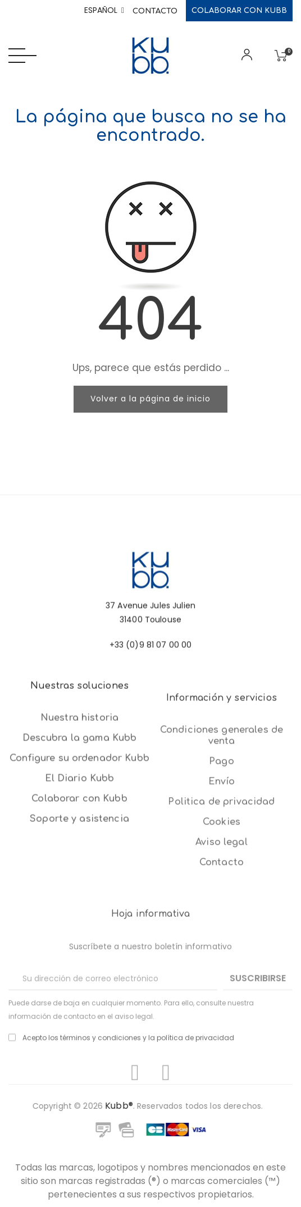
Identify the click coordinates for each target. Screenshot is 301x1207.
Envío (221, 902)
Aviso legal (221, 962)
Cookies (221, 942)
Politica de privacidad (221, 922)
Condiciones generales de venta (221, 855)
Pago (221, 881)
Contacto (155, 11)
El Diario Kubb (80, 859)
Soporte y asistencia (79, 900)
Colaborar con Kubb (239, 11)
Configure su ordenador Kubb (79, 839)
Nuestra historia (79, 799)
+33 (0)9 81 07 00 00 (151, 681)
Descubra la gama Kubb (79, 819)
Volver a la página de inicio (150, 398)
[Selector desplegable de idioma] (104, 11)
